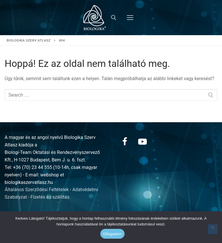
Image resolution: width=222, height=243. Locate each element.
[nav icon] (130, 18)
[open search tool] (113, 17)
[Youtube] (142, 141)
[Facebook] (124, 141)
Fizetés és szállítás (50, 197)
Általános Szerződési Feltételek (37, 189)
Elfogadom (112, 234)
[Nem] (213, 229)
